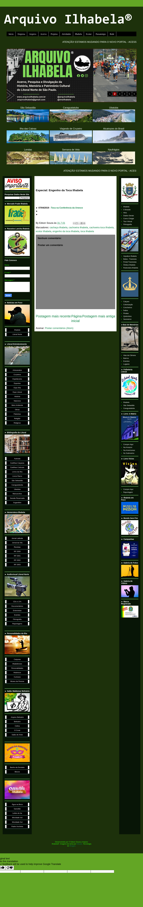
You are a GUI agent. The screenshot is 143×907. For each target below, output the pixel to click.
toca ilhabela (87, 231)
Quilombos (127, 316)
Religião (17, 419)
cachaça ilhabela (58, 227)
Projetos (54, 34)
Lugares (126, 364)
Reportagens (17, 624)
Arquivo (32, 34)
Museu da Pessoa (17, 681)
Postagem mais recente (53, 316)
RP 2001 (17, 556)
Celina (17, 726)
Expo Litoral (17, 392)
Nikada (79, 844)
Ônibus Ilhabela (129, 265)
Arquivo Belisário (17, 717)
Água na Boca (17, 804)
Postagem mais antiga (98, 316)
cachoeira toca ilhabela (101, 227)
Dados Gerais (128, 216)
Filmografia (17, 619)
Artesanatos (17, 370)
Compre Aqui (128, 444)
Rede (112, 34)
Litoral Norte (17, 334)
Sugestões (17, 503)
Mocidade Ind (17, 818)
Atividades (66, 34)
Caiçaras (17, 659)
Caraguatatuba (17, 485)
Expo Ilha (17, 388)
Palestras (17, 414)
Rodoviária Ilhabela (130, 268)
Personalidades (17, 668)
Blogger (72, 846)
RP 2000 (17, 551)
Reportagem (128, 492)
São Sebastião (17, 481)
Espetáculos (17, 379)
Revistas (17, 547)
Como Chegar (128, 219)
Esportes (17, 383)
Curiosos (17, 677)
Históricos (17, 673)
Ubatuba (17, 489)
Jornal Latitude (17, 538)
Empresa (21, 34)
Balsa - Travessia (130, 259)
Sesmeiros (127, 319)
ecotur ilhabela (43, 231)
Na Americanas (129, 450)
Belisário (17, 722)
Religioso (17, 423)
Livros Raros (17, 476)
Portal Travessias (130, 262)
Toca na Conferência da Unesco (67, 208)
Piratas (126, 313)
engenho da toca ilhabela (66, 231)
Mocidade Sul (17, 822)
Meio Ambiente (17, 405)
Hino (125, 213)
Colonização (128, 305)
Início (11, 34)
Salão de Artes (17, 735)
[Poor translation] (9, 868)
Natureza (17, 401)
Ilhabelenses (17, 664)
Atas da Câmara (129, 355)
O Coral (17, 730)
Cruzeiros (17, 375)
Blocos (17, 772)
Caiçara (126, 302)
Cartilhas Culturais (17, 467)
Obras (17, 410)
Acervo (43, 34)
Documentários (17, 606)
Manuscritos (17, 494)
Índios (125, 310)
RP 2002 (17, 560)
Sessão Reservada (17, 498)
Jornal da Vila (17, 543)
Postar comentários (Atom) (59, 328)
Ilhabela (78, 34)
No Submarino (128, 453)
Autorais (17, 459)
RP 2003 (17, 565)
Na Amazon (127, 447)
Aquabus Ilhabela (130, 256)
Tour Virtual (127, 221)
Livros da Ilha (17, 472)
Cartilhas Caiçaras (17, 463)
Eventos (17, 615)
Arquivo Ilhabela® (68, 20)
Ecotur (89, 34)
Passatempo (101, 34)
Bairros (126, 358)
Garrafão (17, 809)
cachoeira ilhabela (78, 227)
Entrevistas (17, 611)
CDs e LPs (17, 602)
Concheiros (127, 307)
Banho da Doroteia (17, 767)
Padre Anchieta (17, 826)
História (17, 396)
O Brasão (127, 210)
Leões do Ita (17, 813)
